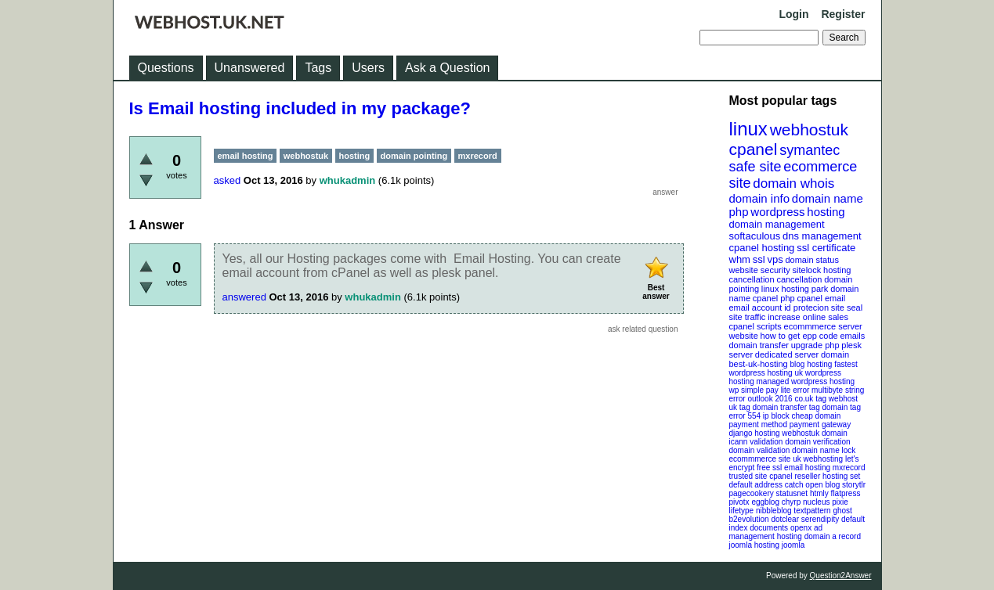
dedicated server (787, 354)
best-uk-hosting (758, 364)
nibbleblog (774, 510)
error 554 (745, 416)
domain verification (817, 441)
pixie (840, 502)
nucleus (816, 502)
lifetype (741, 510)
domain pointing (414, 155)
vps (775, 259)
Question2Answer (841, 575)
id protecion (806, 307)
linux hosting (785, 288)
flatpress (846, 493)
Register (843, 14)
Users (368, 67)
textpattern (811, 510)
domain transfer (759, 345)
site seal (846, 307)
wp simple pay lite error (769, 390)
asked (227, 180)
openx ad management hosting (776, 532)
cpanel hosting (762, 248)
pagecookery (751, 493)
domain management (777, 224)
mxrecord (849, 467)
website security (759, 270)
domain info (759, 198)
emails (852, 335)
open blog (822, 484)
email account (756, 307)
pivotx (739, 502)
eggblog (765, 502)
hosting (825, 211)
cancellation (799, 279)
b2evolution (749, 519)
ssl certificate (826, 248)
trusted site (748, 476)
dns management (822, 236)
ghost (842, 510)
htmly (819, 493)
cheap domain (816, 416)
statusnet (792, 493)
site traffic (747, 317)
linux (748, 128)
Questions (166, 67)
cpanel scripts (755, 326)
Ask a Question (447, 67)
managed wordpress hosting (806, 381)
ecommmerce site (760, 459)
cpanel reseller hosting (808, 476)
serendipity (820, 519)
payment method (758, 424)
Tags (318, 67)
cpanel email (821, 298)
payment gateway (820, 424)
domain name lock (823, 450)
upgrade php (815, 345)
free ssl (769, 467)
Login (793, 14)
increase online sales (808, 317)
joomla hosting (754, 545)
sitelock (807, 270)
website (743, 335)
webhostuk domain (814, 433)
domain (835, 354)
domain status (811, 259)
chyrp (791, 502)
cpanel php (774, 298)
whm (739, 259)
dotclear (785, 519)
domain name (827, 198)
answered (244, 297)
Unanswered (250, 67)
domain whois (793, 183)
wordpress (777, 211)
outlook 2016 (769, 398)
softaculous (755, 236)
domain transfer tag (786, 407)
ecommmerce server (823, 326)
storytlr (854, 484)
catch (794, 484)
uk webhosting (818, 459)
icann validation (756, 441)
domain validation (759, 450)
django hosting (754, 433)
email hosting (807, 467)
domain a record (832, 536)
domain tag (841, 407)
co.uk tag (810, 398)
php (739, 211)
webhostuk (809, 130)
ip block (776, 416)
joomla (793, 545)
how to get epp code (799, 335)
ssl (759, 259)
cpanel (753, 149)
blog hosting (811, 364)
